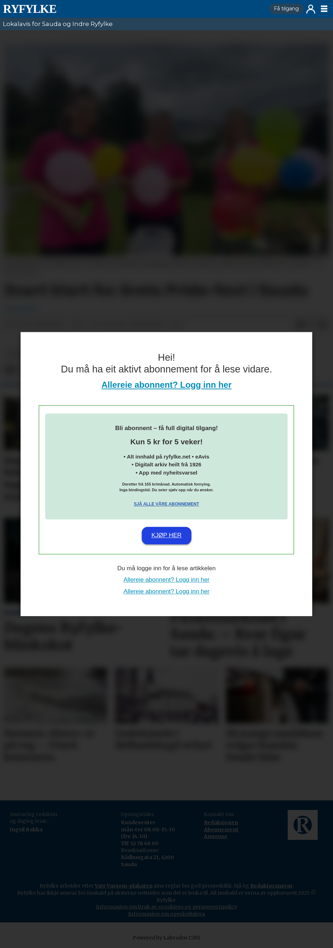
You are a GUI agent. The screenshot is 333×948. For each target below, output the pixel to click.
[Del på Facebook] (300, 324)
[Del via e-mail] (323, 324)
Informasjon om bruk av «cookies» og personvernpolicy (166, 907)
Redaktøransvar (271, 886)
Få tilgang (286, 8)
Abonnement (221, 829)
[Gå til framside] (29, 9)
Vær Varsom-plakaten (124, 886)
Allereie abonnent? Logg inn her (167, 385)
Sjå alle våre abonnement (166, 504)
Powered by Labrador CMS (166, 937)
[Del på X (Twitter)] (311, 324)
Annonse (215, 836)
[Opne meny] (324, 9)
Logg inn (310, 9)
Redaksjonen (221, 822)
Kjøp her (167, 535)
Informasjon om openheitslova (166, 914)
